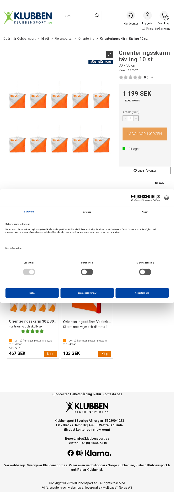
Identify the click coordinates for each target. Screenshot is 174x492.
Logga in (147, 16)
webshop (74, 487)
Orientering (86, 38)
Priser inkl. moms (156, 28)
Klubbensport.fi (158, 465)
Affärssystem (52, 487)
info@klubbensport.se (92, 438)
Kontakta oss (112, 394)
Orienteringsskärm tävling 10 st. (124, 38)
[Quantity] (130, 118)
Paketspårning (81, 394)
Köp (145, 134)
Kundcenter (60, 394)
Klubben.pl (94, 469)
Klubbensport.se (55, 465)
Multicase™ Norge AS (117, 487)
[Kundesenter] (131, 15)
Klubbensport (26, 38)
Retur (97, 394)
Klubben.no (126, 465)
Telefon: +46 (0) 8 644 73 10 (87, 443)
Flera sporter (64, 38)
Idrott (45, 38)
